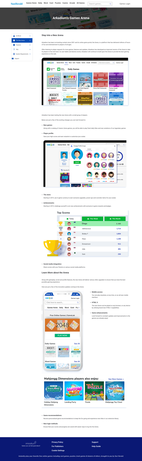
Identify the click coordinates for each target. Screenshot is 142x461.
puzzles (58, 3)
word (46, 3)
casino (65, 3)
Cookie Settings (58, 450)
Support (95, 442)
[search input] (98, 4)
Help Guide (96, 446)
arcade (72, 3)
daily (40, 3)
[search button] (110, 4)
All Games (81, 3)
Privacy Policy (57, 442)
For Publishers (57, 446)
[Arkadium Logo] (30, 444)
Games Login (125, 4)
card (51, 3)
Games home (31, 3)
